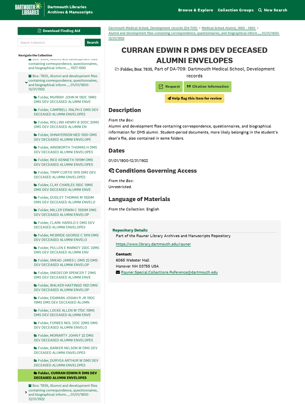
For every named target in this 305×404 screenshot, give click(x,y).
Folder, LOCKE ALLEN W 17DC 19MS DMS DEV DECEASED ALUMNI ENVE (64, 312)
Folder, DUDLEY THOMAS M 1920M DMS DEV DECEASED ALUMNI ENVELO (64, 199)
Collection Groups (236, 10)
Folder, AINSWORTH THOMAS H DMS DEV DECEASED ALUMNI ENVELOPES (65, 149)
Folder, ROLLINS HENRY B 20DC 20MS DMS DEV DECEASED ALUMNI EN (66, 124)
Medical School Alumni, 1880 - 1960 (229, 28)
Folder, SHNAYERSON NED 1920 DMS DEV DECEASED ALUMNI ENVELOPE (65, 137)
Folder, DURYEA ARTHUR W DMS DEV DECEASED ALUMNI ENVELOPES (66, 362)
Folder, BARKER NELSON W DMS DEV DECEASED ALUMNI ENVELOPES (65, 350)
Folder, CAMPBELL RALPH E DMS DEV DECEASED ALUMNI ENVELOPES (66, 111)
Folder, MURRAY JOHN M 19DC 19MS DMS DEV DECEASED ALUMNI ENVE (65, 99)
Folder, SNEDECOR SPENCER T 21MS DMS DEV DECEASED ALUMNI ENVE (65, 274)
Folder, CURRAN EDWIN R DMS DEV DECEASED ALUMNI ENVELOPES (65, 375)
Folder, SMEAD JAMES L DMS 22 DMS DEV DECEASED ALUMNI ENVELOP (66, 262)
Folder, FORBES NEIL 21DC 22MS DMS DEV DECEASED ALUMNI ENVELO (66, 325)
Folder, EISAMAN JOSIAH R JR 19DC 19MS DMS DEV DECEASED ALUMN (64, 299)
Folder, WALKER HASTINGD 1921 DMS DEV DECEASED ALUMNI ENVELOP (66, 287)
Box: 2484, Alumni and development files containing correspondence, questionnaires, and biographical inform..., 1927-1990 (63, 63)
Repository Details (130, 230)
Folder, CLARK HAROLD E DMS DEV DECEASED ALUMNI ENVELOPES (64, 224)
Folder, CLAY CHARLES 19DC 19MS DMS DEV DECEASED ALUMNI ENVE (63, 187)
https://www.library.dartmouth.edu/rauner (153, 244)
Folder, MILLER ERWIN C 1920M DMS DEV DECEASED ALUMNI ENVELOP (65, 212)
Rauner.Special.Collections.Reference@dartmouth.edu (169, 272)
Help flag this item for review (194, 98)
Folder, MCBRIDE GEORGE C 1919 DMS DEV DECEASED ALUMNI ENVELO (66, 237)
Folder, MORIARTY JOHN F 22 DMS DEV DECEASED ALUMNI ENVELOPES (63, 337)
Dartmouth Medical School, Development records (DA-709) (153, 28)
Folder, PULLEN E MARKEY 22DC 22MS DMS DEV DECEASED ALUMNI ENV (66, 249)
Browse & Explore (195, 10)
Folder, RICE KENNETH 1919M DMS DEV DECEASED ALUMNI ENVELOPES (63, 162)
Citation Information (207, 86)
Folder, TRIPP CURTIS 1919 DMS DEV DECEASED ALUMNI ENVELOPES (65, 174)
